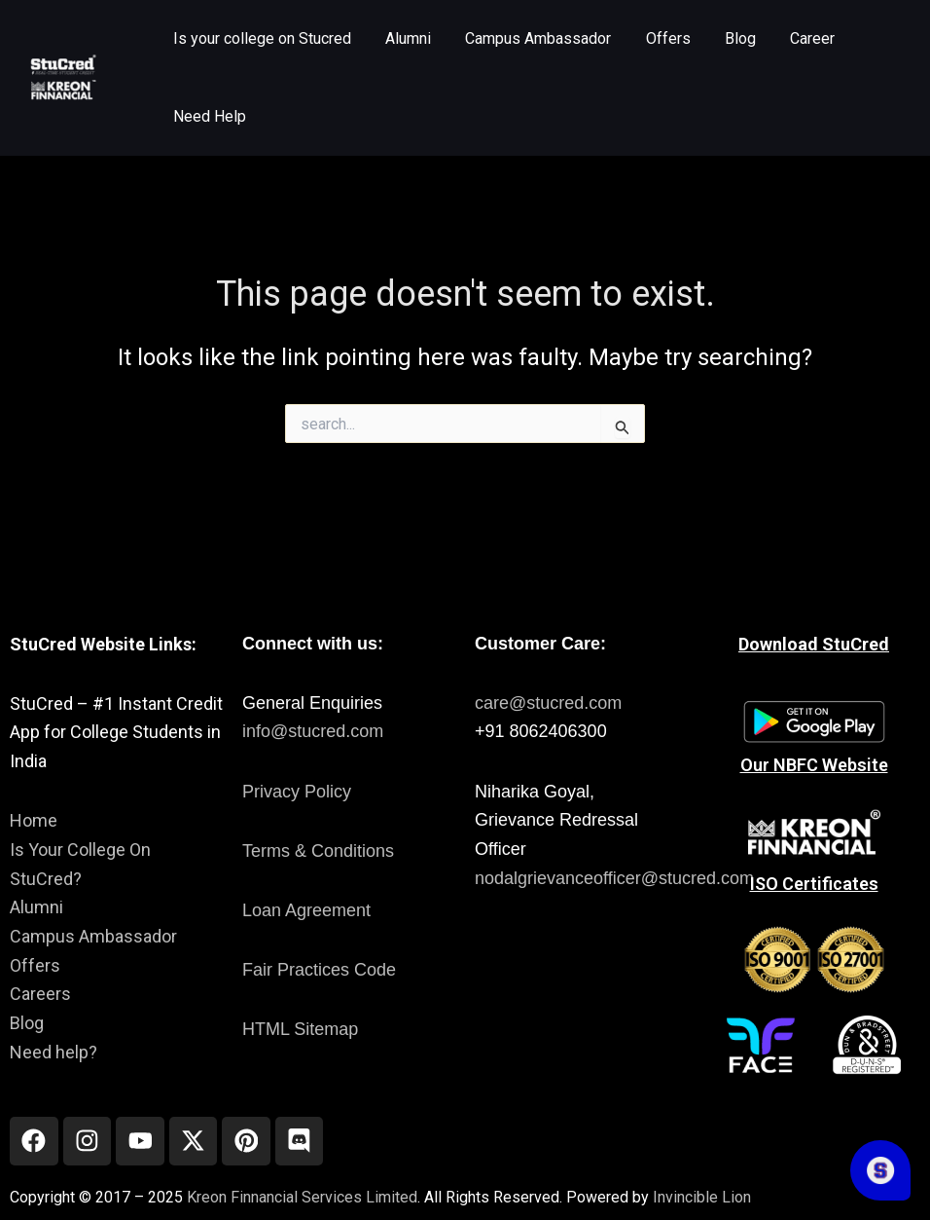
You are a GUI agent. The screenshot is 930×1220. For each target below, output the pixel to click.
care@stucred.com (548, 703)
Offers (35, 965)
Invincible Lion (702, 1197)
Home (33, 820)
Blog (27, 1023)
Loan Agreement (306, 910)
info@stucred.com (312, 731)
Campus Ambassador (93, 936)
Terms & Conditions (318, 851)
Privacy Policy (296, 791)
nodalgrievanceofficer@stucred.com (614, 878)
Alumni (36, 907)
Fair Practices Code (319, 970)
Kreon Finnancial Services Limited (302, 1197)
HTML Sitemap (300, 1029)
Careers (40, 993)
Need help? (53, 1052)
